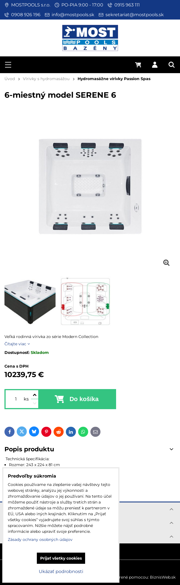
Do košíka (84, 398)
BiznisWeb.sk (163, 577)
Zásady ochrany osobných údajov (40, 539)
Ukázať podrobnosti (61, 571)
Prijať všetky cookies (61, 558)
